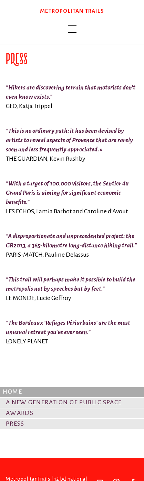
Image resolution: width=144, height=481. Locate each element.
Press (15, 423)
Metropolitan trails (72, 11)
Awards (20, 412)
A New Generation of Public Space (64, 402)
